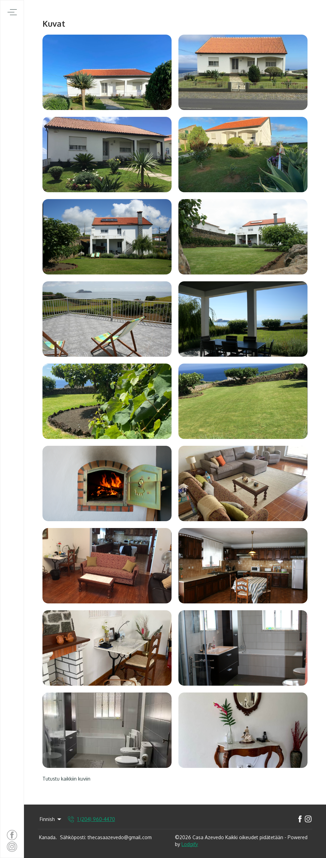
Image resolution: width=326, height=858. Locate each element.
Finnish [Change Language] (51, 819)
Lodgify (189, 844)
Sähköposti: (73, 837)
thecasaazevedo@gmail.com (120, 837)
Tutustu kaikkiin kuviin (66, 779)
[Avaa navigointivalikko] (12, 12)
